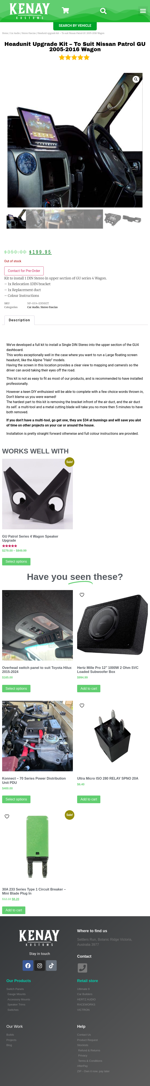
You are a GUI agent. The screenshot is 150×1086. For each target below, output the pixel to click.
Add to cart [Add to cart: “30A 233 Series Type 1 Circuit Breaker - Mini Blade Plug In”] (14, 910)
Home (5, 33)
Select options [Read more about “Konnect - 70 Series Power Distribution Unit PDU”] (16, 799)
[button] (103, 11)
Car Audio (15, 33)
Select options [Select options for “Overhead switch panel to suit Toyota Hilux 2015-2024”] (16, 688)
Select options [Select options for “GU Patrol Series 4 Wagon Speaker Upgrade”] (16, 561)
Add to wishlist (7, 595)
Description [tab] (19, 320)
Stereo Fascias (29, 33)
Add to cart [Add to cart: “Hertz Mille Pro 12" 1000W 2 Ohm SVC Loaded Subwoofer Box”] (89, 688)
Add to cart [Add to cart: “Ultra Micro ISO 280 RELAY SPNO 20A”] (89, 799)
